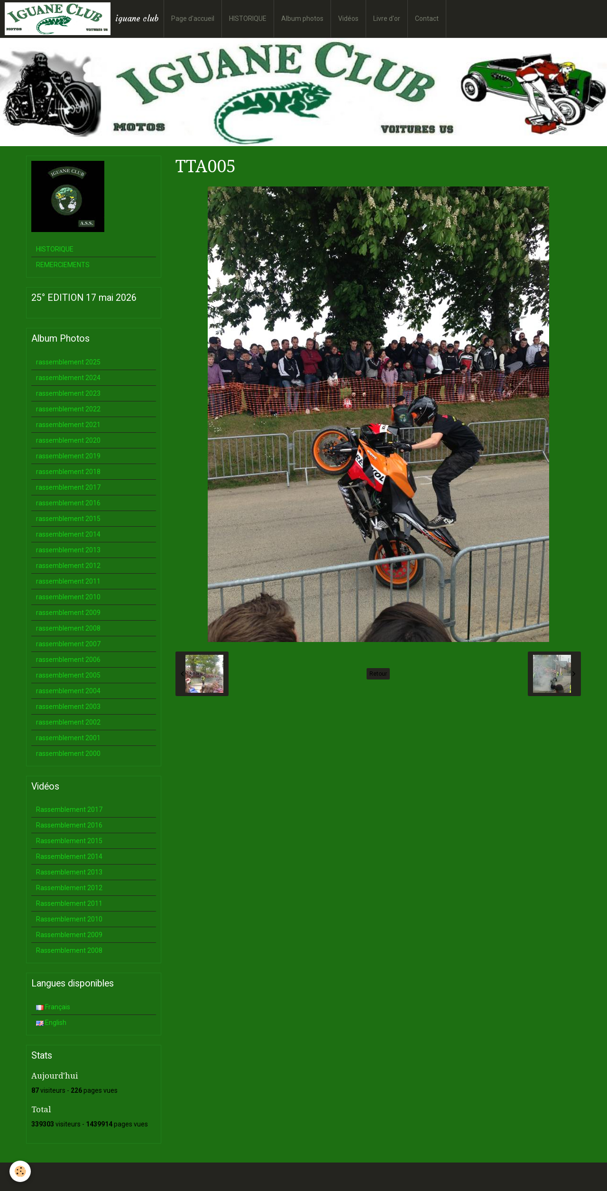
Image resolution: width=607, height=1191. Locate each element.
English (51, 1022)
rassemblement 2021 (68, 424)
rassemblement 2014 (68, 534)
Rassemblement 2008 (69, 950)
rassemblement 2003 (68, 706)
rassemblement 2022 (68, 409)
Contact (427, 18)
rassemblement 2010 (68, 597)
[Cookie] (20, 1171)
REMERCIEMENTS (63, 265)
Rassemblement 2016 (69, 825)
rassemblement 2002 (68, 722)
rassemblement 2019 (68, 456)
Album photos (302, 18)
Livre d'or (386, 18)
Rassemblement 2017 (69, 809)
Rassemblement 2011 (69, 903)
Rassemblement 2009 (69, 935)
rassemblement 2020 (68, 440)
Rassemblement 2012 (69, 888)
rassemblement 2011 (68, 581)
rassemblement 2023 (68, 393)
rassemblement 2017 (68, 487)
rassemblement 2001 (68, 738)
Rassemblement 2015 (69, 841)
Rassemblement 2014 (69, 856)
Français (53, 1007)
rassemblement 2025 (68, 362)
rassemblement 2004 (68, 691)
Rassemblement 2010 (69, 919)
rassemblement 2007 (68, 644)
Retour (378, 673)
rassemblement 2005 (68, 675)
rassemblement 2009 (68, 612)
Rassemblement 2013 (69, 872)
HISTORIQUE (248, 18)
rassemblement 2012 (68, 565)
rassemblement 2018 (68, 471)
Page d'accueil (192, 18)
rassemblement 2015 (68, 518)
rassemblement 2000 (68, 753)
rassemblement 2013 (68, 550)
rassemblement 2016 (68, 503)
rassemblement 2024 (68, 377)
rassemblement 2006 (68, 659)
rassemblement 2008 (68, 628)
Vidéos (348, 18)
